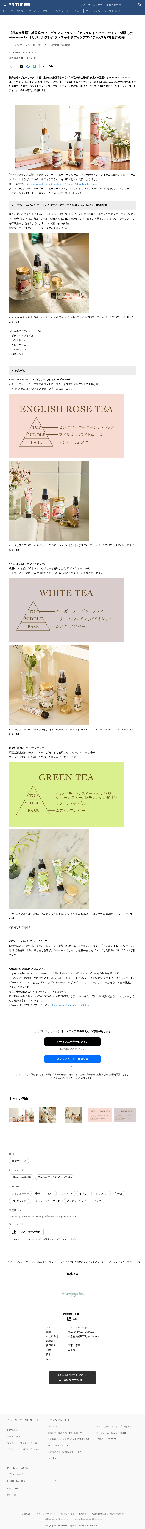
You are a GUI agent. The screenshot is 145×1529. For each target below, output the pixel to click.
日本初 (118, 1193)
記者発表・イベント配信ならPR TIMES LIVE (68, 1439)
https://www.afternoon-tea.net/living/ (70, 1005)
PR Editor (52, 1458)
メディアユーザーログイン (72, 1041)
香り (37, 1193)
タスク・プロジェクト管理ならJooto (113, 1426)
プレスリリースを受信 (90, 4)
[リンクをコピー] (51, 66)
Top (5, 11)
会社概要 (25, 1513)
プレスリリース (25, 1262)
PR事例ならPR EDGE (106, 1439)
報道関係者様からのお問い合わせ (108, 1513)
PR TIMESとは (14, 1430)
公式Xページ (13, 1488)
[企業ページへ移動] (73, 1295)
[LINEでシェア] (34, 66)
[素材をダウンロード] (44, 66)
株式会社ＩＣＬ (45, 1262)
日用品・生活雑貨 (21, 1177)
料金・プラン (13, 1436)
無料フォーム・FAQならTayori (111, 1432)
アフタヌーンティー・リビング (83, 1201)
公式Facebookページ (17, 1474)
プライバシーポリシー (44, 1513)
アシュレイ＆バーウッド (46, 1201)
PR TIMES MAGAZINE (58, 1445)
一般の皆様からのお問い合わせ (87, 1519)
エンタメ (58, 11)
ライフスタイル (112, 11)
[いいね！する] (12, 66)
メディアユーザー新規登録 (72, 1059)
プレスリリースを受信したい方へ (23, 1442)
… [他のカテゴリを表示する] (126, 10)
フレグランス (19, 1201)
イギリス (84, 1193)
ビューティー (74, 11)
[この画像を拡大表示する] (21, 1115)
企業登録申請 (113, 4)
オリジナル (102, 1193)
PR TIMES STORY (56, 1426)
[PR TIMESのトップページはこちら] (19, 4)
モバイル (34, 11)
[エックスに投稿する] (21, 66)
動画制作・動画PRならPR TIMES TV (65, 1432)
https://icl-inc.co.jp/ (77, 1327)
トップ (8, 1262)
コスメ (50, 1193)
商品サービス (19, 1161)
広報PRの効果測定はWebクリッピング (66, 1451)
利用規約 (83, 1513)
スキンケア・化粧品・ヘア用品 (55, 1177)
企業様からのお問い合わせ (55, 1519)
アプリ (46, 11)
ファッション (92, 11)
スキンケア (66, 1193)
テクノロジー (18, 11)
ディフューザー (20, 1193)
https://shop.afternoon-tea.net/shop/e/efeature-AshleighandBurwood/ (63, 184)
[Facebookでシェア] (28, 66)
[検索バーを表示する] (139, 4)
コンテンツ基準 (67, 1513)
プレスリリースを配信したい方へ (23, 1449)
